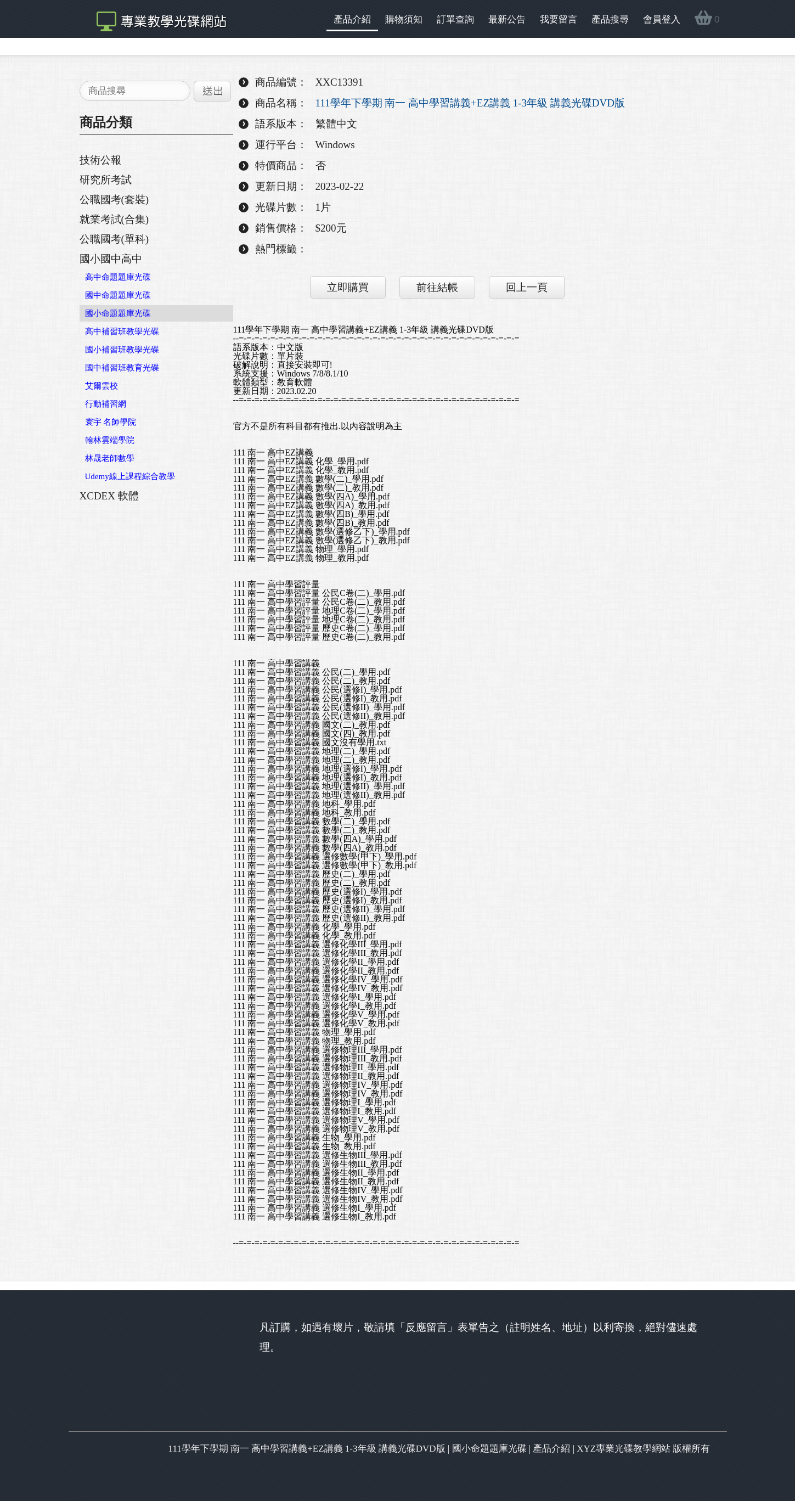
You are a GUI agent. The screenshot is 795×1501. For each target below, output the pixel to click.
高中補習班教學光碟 (122, 331)
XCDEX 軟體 (109, 496)
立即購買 (348, 287)
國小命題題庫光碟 (118, 313)
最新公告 (507, 19)
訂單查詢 (455, 19)
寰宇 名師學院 (111, 422)
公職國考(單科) (114, 239)
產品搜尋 (610, 19)
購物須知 (403, 19)
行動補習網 (105, 404)
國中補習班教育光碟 (122, 367)
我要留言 (558, 19)
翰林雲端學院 (109, 440)
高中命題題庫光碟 (118, 277)
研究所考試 (106, 179)
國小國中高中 (111, 259)
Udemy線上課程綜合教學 (130, 476)
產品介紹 (352, 19)
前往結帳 (437, 287)
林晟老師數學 (109, 458)
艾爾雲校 (101, 385)
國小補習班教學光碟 (122, 349)
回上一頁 (527, 287)
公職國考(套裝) (114, 199)
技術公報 (100, 160)
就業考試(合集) (114, 219)
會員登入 (661, 19)
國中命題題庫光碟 (118, 295)
